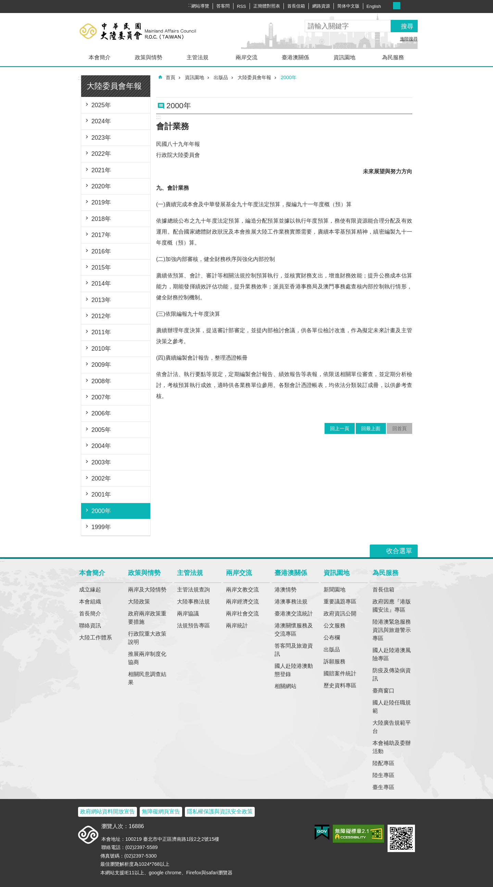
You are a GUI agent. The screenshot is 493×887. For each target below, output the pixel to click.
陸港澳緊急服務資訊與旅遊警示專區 (391, 630)
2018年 (101, 218)
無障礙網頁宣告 (161, 811)
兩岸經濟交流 (242, 601)
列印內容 (398, 93)
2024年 (101, 121)
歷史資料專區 (340, 685)
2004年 (101, 445)
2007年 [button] (101, 397)
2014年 (101, 283)
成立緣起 (90, 589)
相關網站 (285, 686)
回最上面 (370, 428)
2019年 (101, 202)
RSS (241, 6)
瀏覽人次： (115, 826)
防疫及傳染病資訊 (391, 674)
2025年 (101, 105)
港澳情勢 (285, 589)
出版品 (221, 77)
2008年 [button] (101, 381)
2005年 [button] (101, 429)
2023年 (101, 137)
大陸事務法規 (193, 601)
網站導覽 (200, 6)
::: (80, 78)
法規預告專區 (193, 625)
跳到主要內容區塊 (3, 3)
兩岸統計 (237, 625)
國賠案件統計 (340, 673)
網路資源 (321, 6)
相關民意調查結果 (147, 678)
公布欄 (332, 637)
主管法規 (197, 57)
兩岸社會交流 (242, 613)
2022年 (101, 153)
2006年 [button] (101, 413)
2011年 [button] (101, 332)
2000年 (101, 511)
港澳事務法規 (291, 601)
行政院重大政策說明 (147, 638)
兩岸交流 (246, 57)
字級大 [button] (403, 5)
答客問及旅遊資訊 (294, 650)
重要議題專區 (340, 601)
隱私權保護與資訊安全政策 (220, 811)
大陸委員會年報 (114, 86)
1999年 (101, 527)
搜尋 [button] (407, 26)
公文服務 (334, 625)
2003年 (101, 462)
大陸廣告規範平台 (391, 727)
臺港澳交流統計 (294, 613)
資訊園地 (344, 57)
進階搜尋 (409, 38)
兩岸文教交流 (242, 589)
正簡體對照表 (266, 6)
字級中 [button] (396, 5)
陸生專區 (383, 775)
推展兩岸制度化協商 (147, 658)
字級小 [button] (389, 5)
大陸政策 (139, 601)
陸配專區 (383, 763)
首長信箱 (296, 6)
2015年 (101, 267)
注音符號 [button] (408, 93)
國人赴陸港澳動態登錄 (294, 670)
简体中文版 (348, 6)
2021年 (101, 170)
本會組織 (90, 601)
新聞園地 (334, 589)
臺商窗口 (383, 691)
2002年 (101, 478)
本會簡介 (100, 57)
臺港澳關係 (295, 57)
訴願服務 (334, 661)
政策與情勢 (148, 57)
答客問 (223, 6)
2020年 (101, 186)
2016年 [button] (101, 251)
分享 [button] (413, 6)
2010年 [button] (101, 348)
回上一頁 (339, 428)
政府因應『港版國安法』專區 (391, 606)
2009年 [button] (101, 364)
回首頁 (399, 428)
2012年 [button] (101, 316)
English (374, 6)
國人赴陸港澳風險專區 (391, 654)
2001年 (101, 494)
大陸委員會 (149, 31)
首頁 (170, 77)
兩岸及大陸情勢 (147, 589)
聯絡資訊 (90, 625)
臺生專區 (383, 787)
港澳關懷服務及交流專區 (294, 630)
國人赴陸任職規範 (391, 707)
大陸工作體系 (95, 637)
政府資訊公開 (340, 613)
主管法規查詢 (193, 589)
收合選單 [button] (399, 550)
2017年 (101, 235)
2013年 (101, 300)
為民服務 (393, 57)
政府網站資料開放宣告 (107, 811)
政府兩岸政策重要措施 (147, 618)
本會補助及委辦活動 (391, 747)
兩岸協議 (188, 613)
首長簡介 (90, 613)
